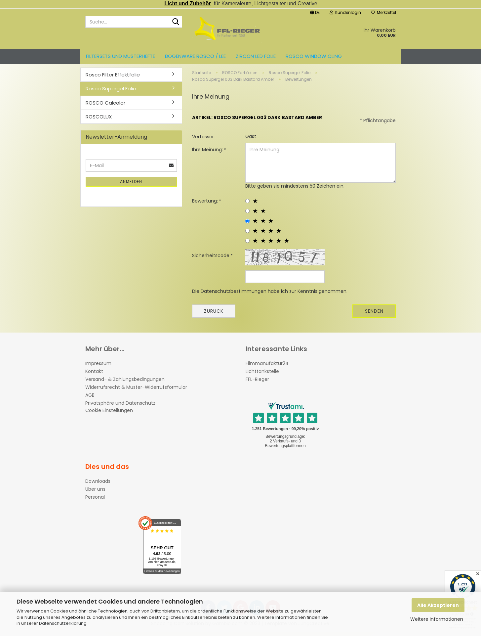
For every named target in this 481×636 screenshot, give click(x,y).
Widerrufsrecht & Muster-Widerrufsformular (136, 390)
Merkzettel (383, 12)
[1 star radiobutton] (247, 205)
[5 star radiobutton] (247, 244)
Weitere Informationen (436, 619)
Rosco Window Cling (314, 56)
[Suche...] (176, 22)
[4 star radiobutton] (247, 234)
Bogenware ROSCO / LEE (195, 56)
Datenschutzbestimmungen (233, 295)
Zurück (213, 314)
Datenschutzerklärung (63, 623)
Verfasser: (203, 140)
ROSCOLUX (99, 120)
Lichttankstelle (262, 375)
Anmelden (131, 185)
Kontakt (94, 375)
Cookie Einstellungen (109, 414)
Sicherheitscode (211, 259)
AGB (90, 398)
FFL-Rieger (257, 383)
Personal (95, 500)
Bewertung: (205, 204)
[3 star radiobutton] (247, 224)
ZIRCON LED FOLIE (256, 56)
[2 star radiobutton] (247, 214)
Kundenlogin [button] (345, 12)
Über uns (95, 492)
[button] (315, 12)
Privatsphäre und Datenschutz (120, 406)
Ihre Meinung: (208, 153)
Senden (374, 314)
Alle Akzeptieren (438, 605)
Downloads (97, 484)
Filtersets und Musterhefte (120, 56)
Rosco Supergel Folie (111, 92)
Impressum (98, 367)
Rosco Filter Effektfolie (113, 78)
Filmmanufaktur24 (267, 367)
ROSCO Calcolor (105, 106)
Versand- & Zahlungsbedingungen (125, 383)
